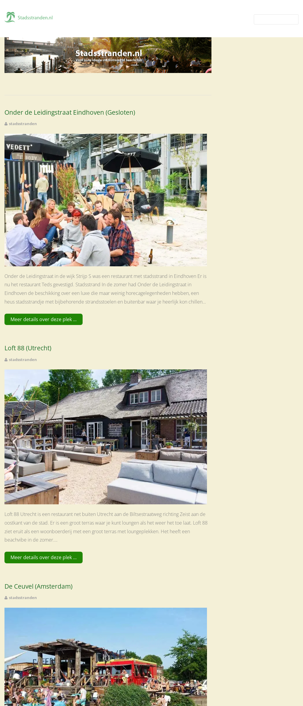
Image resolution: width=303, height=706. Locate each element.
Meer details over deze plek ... (43, 319)
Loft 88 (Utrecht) (27, 348)
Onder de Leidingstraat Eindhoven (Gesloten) (69, 112)
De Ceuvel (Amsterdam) (38, 586)
